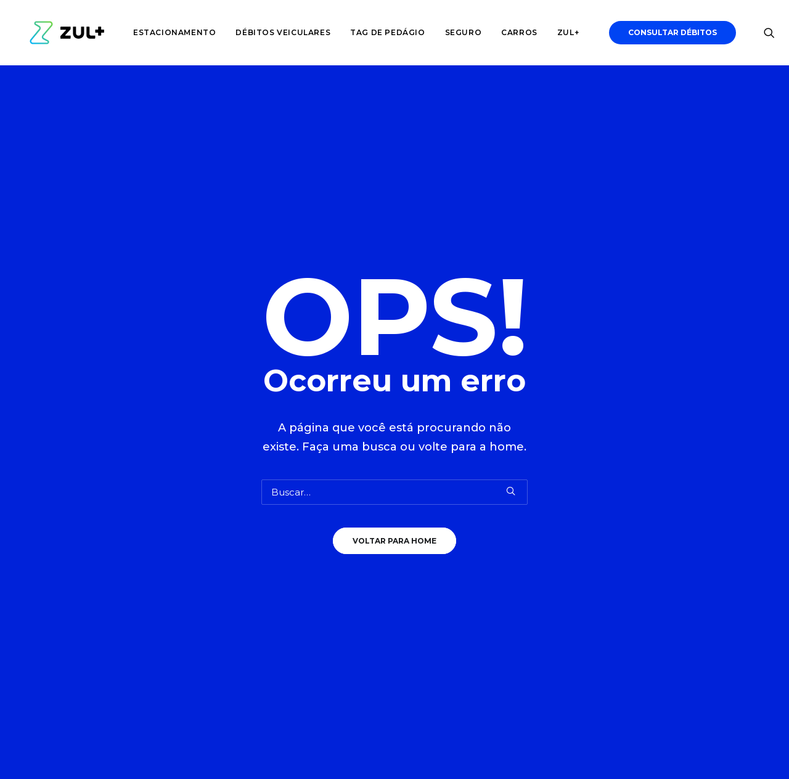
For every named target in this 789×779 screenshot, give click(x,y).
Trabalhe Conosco (364, 518)
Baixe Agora (682, 530)
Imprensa (343, 550)
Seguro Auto (201, 566)
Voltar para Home (394, 373)
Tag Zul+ (192, 534)
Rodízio (188, 583)
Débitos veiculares (273, 32)
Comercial (344, 534)
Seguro (453, 32)
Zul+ (558, 32)
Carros (509, 32)
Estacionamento (164, 32)
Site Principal (351, 566)
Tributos (190, 550)
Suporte (339, 583)
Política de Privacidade (375, 599)
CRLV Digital (199, 518)
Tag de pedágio (377, 32)
